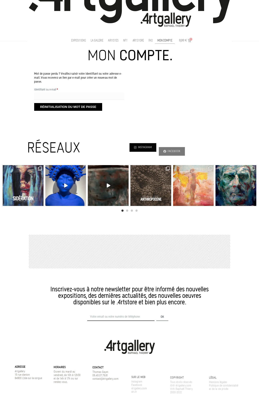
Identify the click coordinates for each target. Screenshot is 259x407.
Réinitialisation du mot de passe (68, 107)
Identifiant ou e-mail (52, 89)
